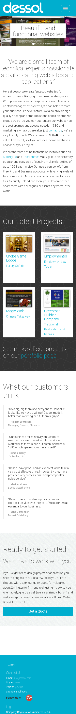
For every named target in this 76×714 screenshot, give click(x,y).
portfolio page (39, 355)
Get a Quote (38, 611)
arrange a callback (16, 691)
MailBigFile (10, 156)
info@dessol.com (22, 678)
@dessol (19, 687)
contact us (55, 130)
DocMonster (31, 156)
